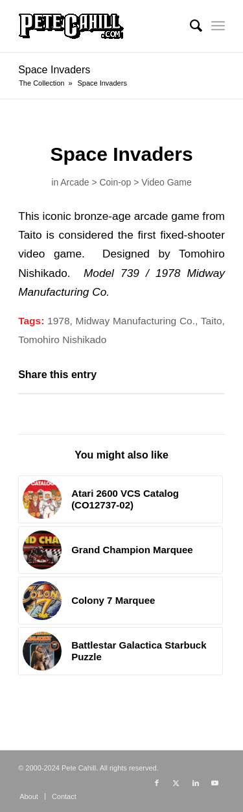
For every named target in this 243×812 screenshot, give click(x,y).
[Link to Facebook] (157, 783)
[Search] (189, 26)
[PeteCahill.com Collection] (100, 26)
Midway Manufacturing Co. (135, 320)
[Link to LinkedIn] (195, 783)
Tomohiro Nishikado (62, 339)
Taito (211, 320)
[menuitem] (189, 26)
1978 (58, 320)
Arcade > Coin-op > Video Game (125, 182)
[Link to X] (176, 783)
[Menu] (218, 26)
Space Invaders (54, 69)
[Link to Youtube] (215, 783)
